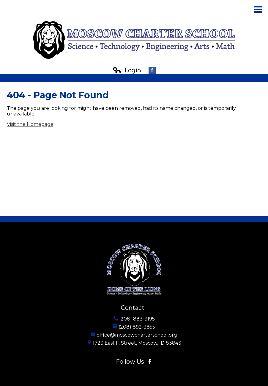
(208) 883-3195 (137, 319)
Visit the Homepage (30, 124)
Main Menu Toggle (258, 9)
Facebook (152, 71)
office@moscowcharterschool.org (137, 335)
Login (127, 70)
